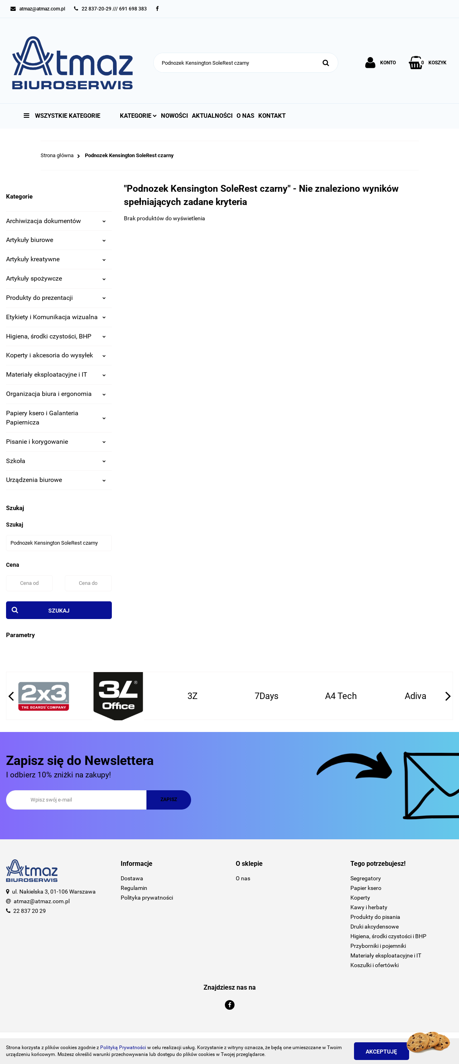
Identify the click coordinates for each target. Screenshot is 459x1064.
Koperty (360, 897)
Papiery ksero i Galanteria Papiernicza (56, 417)
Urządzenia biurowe (56, 480)
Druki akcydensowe (374, 926)
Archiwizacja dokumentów (56, 221)
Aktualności (212, 115)
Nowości (174, 115)
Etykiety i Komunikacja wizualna (56, 317)
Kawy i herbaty (368, 907)
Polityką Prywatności (123, 1047)
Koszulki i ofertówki (374, 965)
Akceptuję (382, 1051)
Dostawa (132, 878)
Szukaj (59, 610)
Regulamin (134, 888)
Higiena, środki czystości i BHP (388, 936)
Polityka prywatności (147, 897)
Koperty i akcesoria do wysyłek (56, 355)
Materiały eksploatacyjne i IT (56, 374)
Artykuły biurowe (56, 240)
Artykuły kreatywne (56, 259)
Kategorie (138, 115)
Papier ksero (365, 888)
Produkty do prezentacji (56, 297)
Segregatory (365, 878)
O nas (245, 115)
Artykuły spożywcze (56, 278)
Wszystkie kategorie (62, 115)
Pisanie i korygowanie (56, 441)
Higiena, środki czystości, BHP (56, 336)
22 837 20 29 (29, 911)
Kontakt (272, 115)
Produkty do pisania (375, 917)
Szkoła (56, 461)
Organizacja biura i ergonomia (56, 394)
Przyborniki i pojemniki (378, 946)
